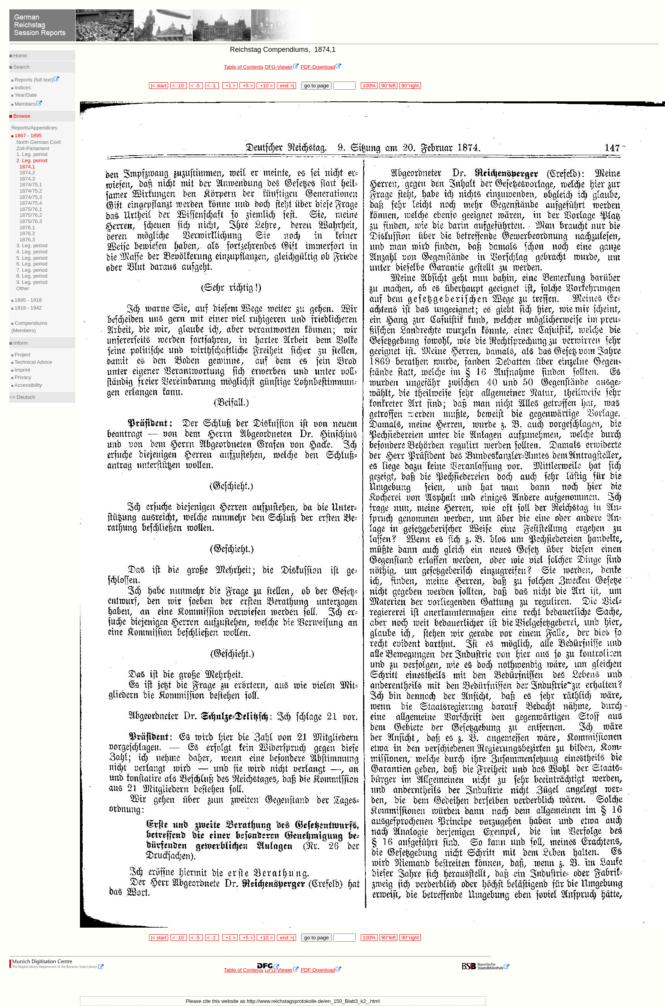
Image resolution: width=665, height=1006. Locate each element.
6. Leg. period (32, 264)
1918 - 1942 (27, 308)
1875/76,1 (31, 209)
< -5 (196, 86)
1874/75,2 (31, 191)
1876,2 (27, 233)
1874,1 (27, 167)
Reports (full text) (36, 80)
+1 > (230, 86)
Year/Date (25, 95)
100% (369, 86)
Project (21, 355)
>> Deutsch (22, 397)
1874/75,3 (31, 197)
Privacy (22, 377)
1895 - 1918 (27, 300)
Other (22, 288)
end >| (286, 86)
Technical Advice (32, 362)
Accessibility (27, 385)
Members (28, 104)
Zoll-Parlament (33, 148)
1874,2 (27, 172)
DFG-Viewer (282, 67)
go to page (316, 86)
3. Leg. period (32, 245)
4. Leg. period (32, 252)
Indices (22, 87)
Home (19, 55)
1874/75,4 (31, 203)
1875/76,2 (31, 215)
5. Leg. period (32, 258)
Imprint (21, 370)
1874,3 (27, 179)
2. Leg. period (32, 160)
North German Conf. (39, 142)
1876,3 (27, 240)
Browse (21, 116)
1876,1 (27, 227)
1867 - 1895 (27, 135)
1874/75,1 (31, 185)
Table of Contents (243, 67)
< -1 (212, 86)
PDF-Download (321, 67)
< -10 (179, 86)
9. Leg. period (32, 282)
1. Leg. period (32, 154)
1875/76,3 (31, 221)
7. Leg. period (32, 270)
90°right (410, 86)
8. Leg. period (32, 276)
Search (21, 67)
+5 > (247, 86)
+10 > (265, 86)
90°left (388, 86)
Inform (20, 343)
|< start (158, 86)
